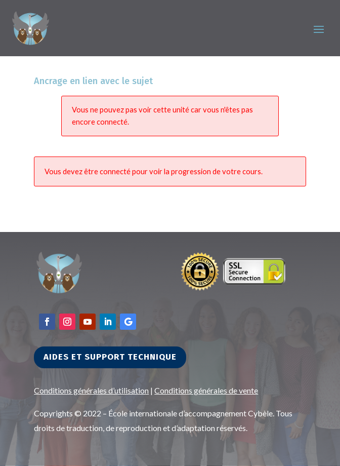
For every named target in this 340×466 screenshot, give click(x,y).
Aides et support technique (110, 357)
